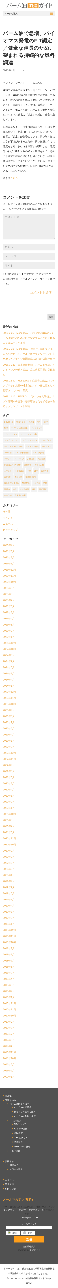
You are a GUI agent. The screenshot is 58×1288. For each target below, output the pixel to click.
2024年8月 (9, 655)
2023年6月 (9, 728)
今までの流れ (20, 1128)
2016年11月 (9, 1052)
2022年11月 (9, 759)
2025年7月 (9, 600)
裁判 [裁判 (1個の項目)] (34, 489)
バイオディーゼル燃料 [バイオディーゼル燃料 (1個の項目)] (13, 446)
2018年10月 (9, 942)
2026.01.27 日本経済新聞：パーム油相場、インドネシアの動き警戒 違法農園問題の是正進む (29, 369)
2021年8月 (9, 820)
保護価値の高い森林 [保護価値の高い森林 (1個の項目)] (12, 465)
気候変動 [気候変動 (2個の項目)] (26, 483)
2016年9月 (9, 1064)
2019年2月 (9, 918)
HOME (8, 1096)
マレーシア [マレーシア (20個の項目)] (19, 459)
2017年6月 (9, 1040)
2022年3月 (9, 795)
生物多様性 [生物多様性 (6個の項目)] (24, 489)
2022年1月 (9, 808)
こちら (14, 178)
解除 (30, 1233)
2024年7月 (9, 661)
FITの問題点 (15, 1120)
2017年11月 (9, 1009)
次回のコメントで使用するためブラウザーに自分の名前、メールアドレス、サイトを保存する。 (29, 279)
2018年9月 (9, 948)
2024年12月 (9, 643)
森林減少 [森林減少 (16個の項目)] (8, 477)
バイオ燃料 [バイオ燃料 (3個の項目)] (46, 446)
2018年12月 (9, 930)
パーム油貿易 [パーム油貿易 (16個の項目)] (38, 453)
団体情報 (9, 1184)
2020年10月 (9, 844)
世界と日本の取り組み (25, 1112)
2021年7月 (9, 826)
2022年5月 (9, 783)
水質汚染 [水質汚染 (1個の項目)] (36, 483)
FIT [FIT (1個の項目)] (38, 422)
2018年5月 (9, 973)
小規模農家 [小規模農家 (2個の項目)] (19, 471)
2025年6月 (9, 606)
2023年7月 (9, 722)
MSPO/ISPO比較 (22, 1146)
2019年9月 (9, 881)
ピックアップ (10, 530)
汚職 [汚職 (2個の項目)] (45, 483)
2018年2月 (9, 991)
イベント (8, 517)
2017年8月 (9, 1028)
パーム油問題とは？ (19, 1104)
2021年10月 (9, 814)
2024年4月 (9, 679)
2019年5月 (9, 899)
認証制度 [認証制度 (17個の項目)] (43, 489)
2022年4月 (9, 789)
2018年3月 (9, 985)
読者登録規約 (29, 1246)
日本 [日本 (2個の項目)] (36, 471)
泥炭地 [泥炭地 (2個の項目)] (7, 489)
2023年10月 (9, 704)
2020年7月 (9, 857)
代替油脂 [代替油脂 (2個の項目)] (41, 459)
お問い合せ (10, 1189)
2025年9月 (9, 588)
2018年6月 (9, 966)
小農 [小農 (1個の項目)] (29, 471)
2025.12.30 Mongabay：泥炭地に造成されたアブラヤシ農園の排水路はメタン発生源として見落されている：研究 (29, 385)
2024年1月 (9, 685)
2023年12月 (9, 692)
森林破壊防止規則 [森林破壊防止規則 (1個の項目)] (11, 483)
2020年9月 (9, 850)
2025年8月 (9, 594)
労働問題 (18, 1142)
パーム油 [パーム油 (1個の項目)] (8, 453)
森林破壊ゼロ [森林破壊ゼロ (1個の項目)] (31, 477)
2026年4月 (9, 545)
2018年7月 (9, 960)
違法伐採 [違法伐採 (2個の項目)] (8, 495)
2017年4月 (9, 1046)
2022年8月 (9, 771)
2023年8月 (9, 716)
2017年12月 (9, 1003)
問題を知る (10, 1100)
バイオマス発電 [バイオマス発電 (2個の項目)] (32, 446)
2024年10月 (9, 649)
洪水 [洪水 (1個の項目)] (15, 489)
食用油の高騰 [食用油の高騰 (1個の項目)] (20, 495)
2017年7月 (9, 1034)
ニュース (20, 70)
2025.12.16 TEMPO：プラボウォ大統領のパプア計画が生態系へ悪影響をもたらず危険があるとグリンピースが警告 (29, 401)
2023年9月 (9, 710)
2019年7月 (9, 887)
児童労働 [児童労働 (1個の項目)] (27, 465)
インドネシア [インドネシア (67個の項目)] (36, 428)
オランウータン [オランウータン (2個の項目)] (10, 434)
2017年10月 (9, 1015)
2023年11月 (9, 698)
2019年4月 (9, 905)
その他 (6, 511)
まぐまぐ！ (35, 1250)
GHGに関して (21, 1137)
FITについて (20, 1124)
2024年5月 (9, 673)
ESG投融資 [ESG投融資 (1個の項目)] (20, 422)
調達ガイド (15, 1165)
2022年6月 (9, 777)
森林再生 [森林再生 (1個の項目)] (44, 471)
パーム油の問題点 (22, 1107)
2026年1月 (9, 563)
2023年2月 (9, 747)
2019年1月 (9, 924)
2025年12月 (9, 569)
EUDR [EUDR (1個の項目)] (31, 422)
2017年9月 (9, 1021)
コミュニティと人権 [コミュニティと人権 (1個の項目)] (28, 434)
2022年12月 (9, 753)
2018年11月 (9, 936)
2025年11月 (9, 576)
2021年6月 (9, 832)
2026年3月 (9, 551)
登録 (14, 1233)
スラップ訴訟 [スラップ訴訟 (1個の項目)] (45, 440)
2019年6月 (9, 893)
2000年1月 (9, 1076)
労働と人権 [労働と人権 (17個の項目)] (39, 465)
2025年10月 (9, 582)
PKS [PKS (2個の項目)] (6, 428)
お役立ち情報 (16, 1169)
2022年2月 (9, 802)
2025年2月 (9, 630)
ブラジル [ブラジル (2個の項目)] (8, 459)
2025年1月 (9, 637)
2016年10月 (9, 1058)
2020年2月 (9, 869)
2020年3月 (9, 863)
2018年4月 (9, 979)
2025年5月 (9, 612)
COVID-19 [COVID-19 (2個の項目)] (8, 422)
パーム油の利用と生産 (25, 1116)
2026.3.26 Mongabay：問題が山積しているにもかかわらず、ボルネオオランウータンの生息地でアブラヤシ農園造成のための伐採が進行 (29, 354)
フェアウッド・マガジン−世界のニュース (23, 1210)
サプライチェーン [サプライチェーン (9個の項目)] (29, 440)
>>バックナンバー (29, 1217)
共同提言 (18, 1133)
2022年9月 (9, 765)
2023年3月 (9, 740)
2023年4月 (9, 734)
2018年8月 (9, 954)
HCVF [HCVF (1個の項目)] (45, 422)
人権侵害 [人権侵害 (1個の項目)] (31, 459)
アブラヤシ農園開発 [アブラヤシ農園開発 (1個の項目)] (19, 428)
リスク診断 (15, 1151)
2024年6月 (9, 667)
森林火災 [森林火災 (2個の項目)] (18, 477)
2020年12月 (9, 838)
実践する (9, 1161)
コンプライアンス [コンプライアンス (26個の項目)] (11, 440)
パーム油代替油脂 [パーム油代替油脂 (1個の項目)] (22, 453)
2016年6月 (9, 1070)
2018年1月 (9, 997)
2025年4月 (9, 618)
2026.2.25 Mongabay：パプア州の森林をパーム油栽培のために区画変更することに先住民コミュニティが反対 (29, 338)
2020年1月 (9, 875)
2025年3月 (9, 624)
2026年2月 (9, 557)
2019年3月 (9, 911)
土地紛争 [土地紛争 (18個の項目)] (8, 471)
